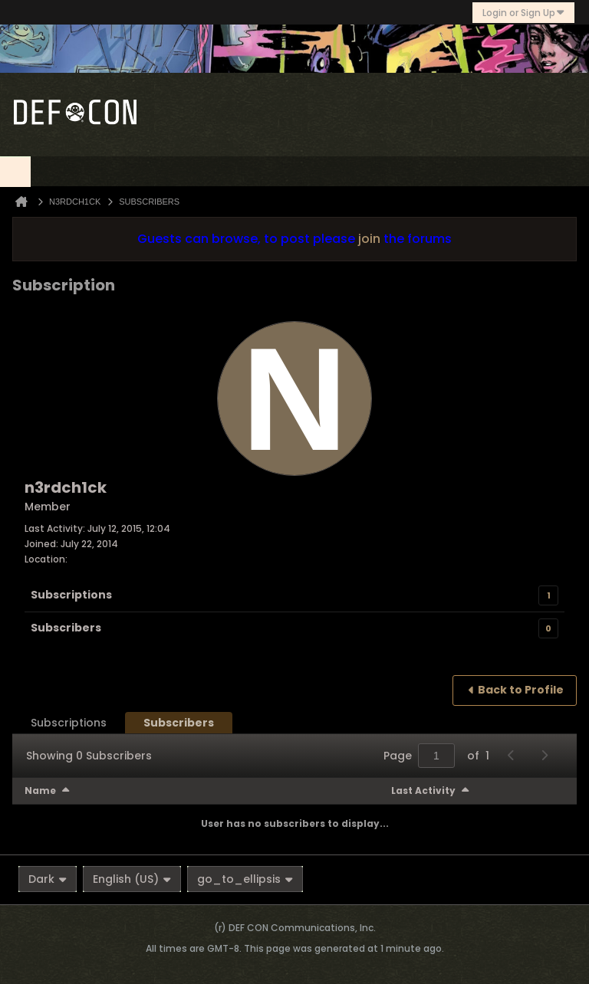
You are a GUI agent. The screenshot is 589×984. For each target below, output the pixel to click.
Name (40, 790)
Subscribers (66, 627)
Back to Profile (521, 689)
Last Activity (423, 790)
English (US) (132, 879)
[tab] (68, 722)
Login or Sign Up (523, 12)
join (369, 239)
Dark (47, 879)
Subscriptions (71, 594)
